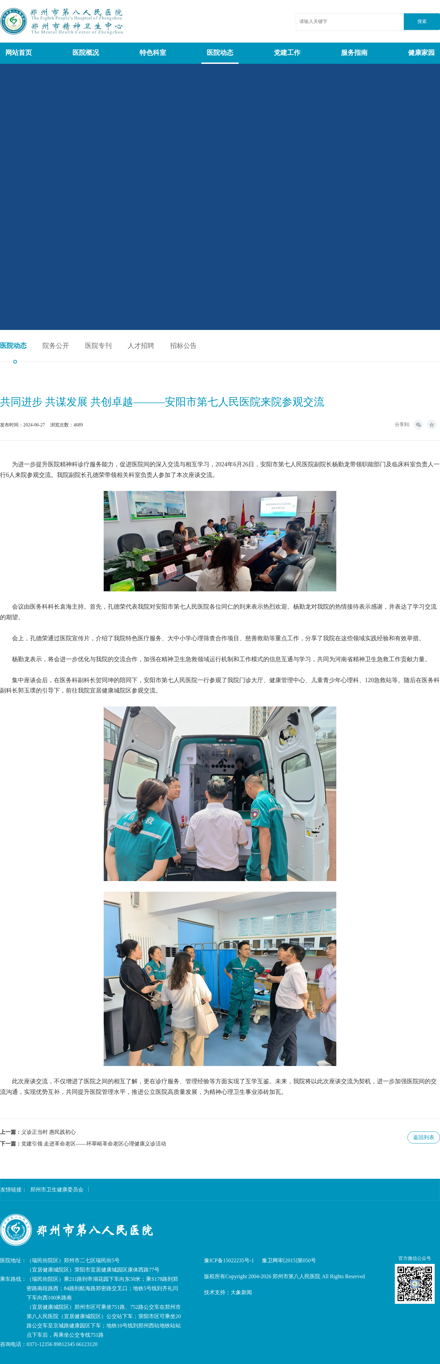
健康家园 (421, 52)
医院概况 (85, 52)
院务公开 (56, 345)
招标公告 (183, 345)
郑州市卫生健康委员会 (56, 1189)
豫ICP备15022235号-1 (229, 1260)
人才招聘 (141, 345)
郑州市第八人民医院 (62, 21)
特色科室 (153, 52)
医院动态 (220, 52)
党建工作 (287, 52)
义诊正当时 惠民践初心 (48, 1132)
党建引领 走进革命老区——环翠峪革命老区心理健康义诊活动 (93, 1143)
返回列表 (423, 1137)
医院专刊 (98, 345)
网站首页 (18, 52)
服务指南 (354, 52)
